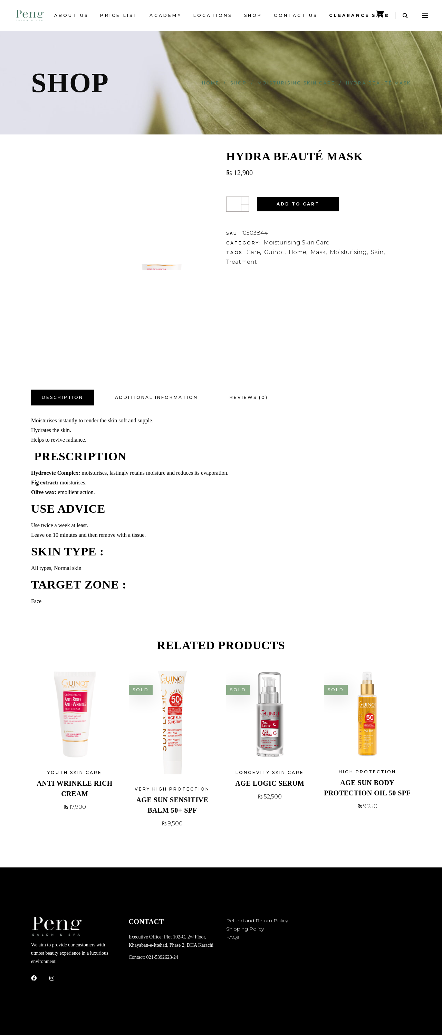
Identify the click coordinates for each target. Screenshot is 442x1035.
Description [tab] (62, 397)
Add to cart (298, 204)
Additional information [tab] (156, 397)
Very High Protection (172, 789)
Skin (377, 252)
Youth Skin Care (74, 772)
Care (253, 252)
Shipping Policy (245, 929)
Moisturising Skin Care (296, 83)
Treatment (241, 262)
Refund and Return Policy (257, 920)
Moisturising (348, 252)
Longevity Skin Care (270, 772)
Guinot (274, 252)
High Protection (367, 771)
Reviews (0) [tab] (249, 397)
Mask (318, 252)
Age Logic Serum (269, 783)
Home (211, 83)
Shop (238, 83)
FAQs (232, 937)
